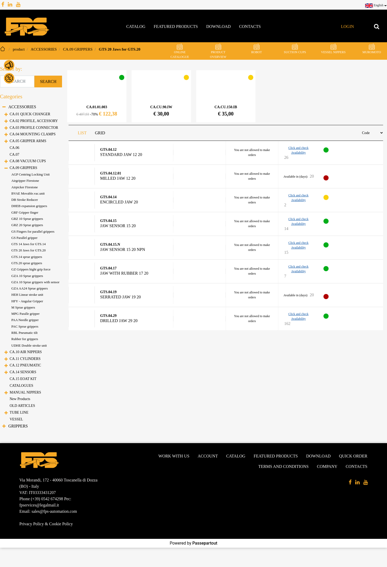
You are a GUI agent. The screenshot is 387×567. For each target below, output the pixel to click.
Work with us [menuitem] (173, 456)
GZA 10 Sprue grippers (27, 276)
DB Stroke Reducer (24, 200)
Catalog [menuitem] (135, 26)
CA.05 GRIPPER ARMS (28, 141)
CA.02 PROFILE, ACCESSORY (34, 121)
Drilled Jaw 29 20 (119, 321)
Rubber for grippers (24, 339)
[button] (48, 81)
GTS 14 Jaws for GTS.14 (28, 244)
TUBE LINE (19, 412)
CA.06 (14, 148)
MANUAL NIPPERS (25, 392)
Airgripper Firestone (25, 181)
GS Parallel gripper (24, 238)
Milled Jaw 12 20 (118, 178)
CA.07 (14, 154)
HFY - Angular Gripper (27, 301)
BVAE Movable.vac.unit (28, 193)
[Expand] (6, 115)
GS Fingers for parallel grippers (32, 231)
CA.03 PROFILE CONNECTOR (34, 128)
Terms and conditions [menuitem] (283, 466)
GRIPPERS (18, 426)
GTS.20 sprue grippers (26, 263)
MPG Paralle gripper (25, 314)
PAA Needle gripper (25, 320)
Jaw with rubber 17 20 (124, 273)
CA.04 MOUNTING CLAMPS (33, 134)
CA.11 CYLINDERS (25, 359)
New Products (20, 399)
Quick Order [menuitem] (353, 456)
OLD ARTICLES (22, 406)
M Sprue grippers (23, 307)
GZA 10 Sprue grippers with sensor (35, 282)
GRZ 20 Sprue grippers (27, 225)
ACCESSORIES (44, 49)
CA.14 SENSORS (23, 372)
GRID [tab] (100, 133)
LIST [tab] (82, 133)
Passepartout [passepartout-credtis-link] (204, 543)
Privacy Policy (31, 524)
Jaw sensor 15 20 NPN (122, 250)
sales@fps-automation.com (54, 511)
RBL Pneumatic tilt (24, 333)
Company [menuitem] (327, 466)
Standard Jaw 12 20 (121, 155)
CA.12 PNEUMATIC (25, 365)
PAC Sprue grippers (25, 326)
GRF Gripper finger (24, 212)
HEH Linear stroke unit (27, 295)
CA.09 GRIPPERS (78, 49)
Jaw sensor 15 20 (118, 226)
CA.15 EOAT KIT (23, 379)
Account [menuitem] (208, 456)
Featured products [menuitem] (176, 26)
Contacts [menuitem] (250, 26)
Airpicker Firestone (24, 187)
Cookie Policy (61, 524)
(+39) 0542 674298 (47, 499)
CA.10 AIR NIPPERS (26, 352)
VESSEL (16, 419)
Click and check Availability (298, 150)
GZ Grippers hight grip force (31, 269)
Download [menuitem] (218, 26)
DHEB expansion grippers (29, 206)
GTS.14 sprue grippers (26, 257)
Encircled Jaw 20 (119, 202)
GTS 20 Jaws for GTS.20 (119, 49)
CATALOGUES (21, 386)
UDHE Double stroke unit (29, 345)
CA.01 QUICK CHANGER (30, 114)
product (19, 49)
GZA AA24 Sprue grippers (29, 288)
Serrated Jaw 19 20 (120, 297)
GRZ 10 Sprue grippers (27, 219)
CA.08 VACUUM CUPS (28, 161)
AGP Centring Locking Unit (30, 174)
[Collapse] (4, 107)
